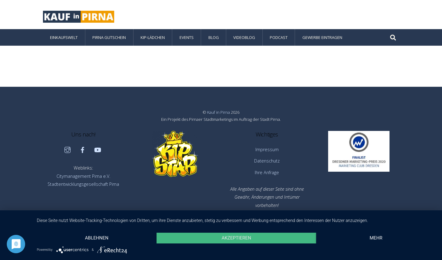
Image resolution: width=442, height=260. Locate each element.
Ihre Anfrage (267, 172)
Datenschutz (267, 161)
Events (187, 37)
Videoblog (244, 37)
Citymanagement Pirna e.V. (83, 176)
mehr (376, 238)
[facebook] (82, 149)
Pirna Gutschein (109, 37)
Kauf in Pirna (218, 112)
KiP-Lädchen (153, 37)
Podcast (279, 37)
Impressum (267, 149)
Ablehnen (96, 238)
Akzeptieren (236, 238)
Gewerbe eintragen (322, 37)
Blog (213, 37)
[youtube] (97, 149)
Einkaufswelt (64, 37)
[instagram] (67, 149)
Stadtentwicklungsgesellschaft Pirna (83, 184)
